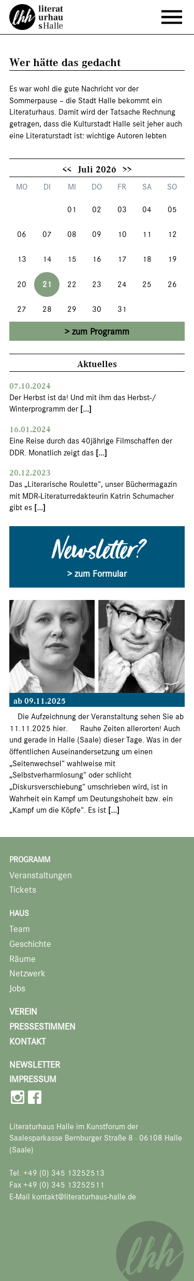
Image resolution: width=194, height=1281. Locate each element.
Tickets (22, 889)
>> (127, 169)
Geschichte (30, 944)
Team (19, 929)
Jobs (17, 988)
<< (66, 169)
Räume (22, 959)
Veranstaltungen (40, 875)
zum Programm (100, 331)
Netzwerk (27, 973)
